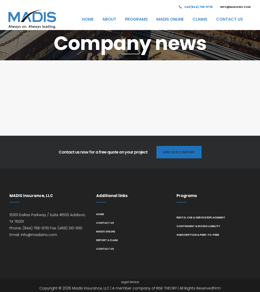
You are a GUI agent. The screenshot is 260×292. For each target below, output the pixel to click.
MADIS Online (105, 231)
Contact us (105, 223)
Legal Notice (130, 282)
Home (100, 214)
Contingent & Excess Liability (198, 226)
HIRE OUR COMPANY (179, 152)
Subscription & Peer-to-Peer (197, 235)
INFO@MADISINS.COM (235, 7)
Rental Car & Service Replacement (200, 217)
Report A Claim (107, 240)
